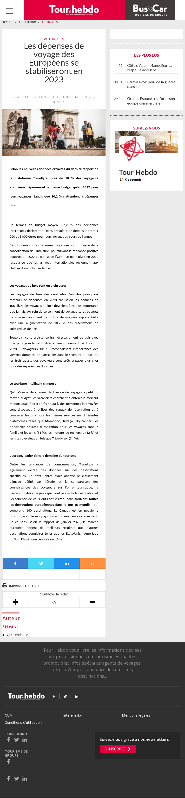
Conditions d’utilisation (23, 722)
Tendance (20, 634)
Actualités (50, 22)
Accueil (7, 22)
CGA (8, 715)
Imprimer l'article (24, 586)
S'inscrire (115, 749)
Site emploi (72, 715)
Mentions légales (136, 715)
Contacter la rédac (54, 594)
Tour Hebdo (27, 22)
